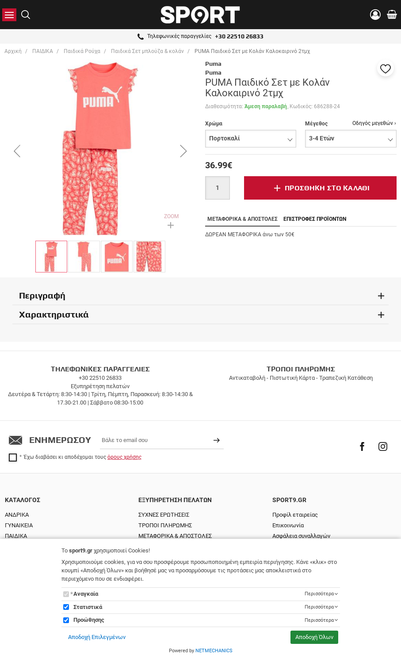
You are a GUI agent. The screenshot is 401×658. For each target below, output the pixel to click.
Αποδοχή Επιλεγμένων (97, 637)
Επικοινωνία (288, 525)
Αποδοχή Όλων (314, 637)
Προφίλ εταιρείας (295, 514)
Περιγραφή (42, 295)
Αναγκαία (85, 593)
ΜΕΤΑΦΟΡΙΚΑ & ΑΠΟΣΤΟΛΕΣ (175, 536)
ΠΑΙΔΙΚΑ (16, 536)
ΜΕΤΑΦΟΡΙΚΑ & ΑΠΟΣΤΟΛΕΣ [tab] (242, 219)
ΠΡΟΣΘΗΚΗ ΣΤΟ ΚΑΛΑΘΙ (327, 188)
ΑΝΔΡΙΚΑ (17, 514)
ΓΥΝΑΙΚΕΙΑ (19, 525)
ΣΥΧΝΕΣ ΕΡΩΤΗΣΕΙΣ (163, 514)
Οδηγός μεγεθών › (374, 123)
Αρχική (13, 51)
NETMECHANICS (214, 651)
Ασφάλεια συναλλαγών (301, 536)
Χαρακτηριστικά (54, 314)
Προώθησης (88, 619)
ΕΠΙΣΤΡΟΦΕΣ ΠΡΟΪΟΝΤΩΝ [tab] (314, 219)
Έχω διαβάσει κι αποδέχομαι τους (82, 457)
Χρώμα (213, 124)
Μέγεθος (316, 124)
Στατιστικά (87, 607)
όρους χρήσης (124, 457)
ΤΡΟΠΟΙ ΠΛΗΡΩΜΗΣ (165, 525)
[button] (385, 68)
